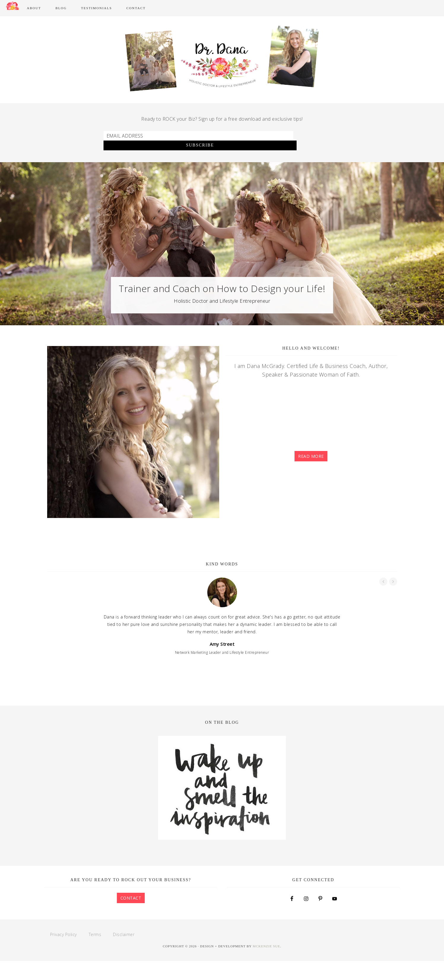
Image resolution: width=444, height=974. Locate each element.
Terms (95, 947)
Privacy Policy (63, 947)
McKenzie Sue (266, 959)
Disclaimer (123, 947)
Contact (130, 911)
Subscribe (317, 158)
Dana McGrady (222, 31)
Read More (311, 469)
